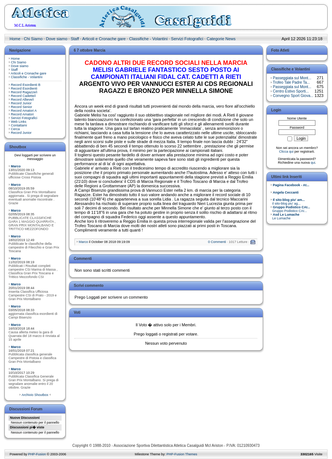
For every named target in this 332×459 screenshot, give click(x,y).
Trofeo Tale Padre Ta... (291, 82)
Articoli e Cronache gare (104, 38)
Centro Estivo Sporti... (291, 91)
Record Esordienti (24, 88)
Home (15, 38)
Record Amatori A (24, 110)
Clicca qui (286, 151)
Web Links (19, 122)
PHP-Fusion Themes (181, 454)
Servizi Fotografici (187, 38)
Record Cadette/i (23, 96)
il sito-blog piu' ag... (287, 201)
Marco (16, 166)
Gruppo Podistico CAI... (290, 209)
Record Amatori (22, 114)
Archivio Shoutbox (34, 395)
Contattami (19, 125)
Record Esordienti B (26, 85)
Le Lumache (285, 216)
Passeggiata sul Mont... (292, 78)
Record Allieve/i (22, 99)
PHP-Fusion (37, 454)
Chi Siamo (33, 38)
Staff (75, 38)
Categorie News (221, 38)
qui (313, 162)
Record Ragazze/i (24, 92)
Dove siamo (56, 38)
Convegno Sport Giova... (293, 96)
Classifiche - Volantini (148, 38)
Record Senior (21, 107)
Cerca (15, 129)
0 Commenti (217, 242)
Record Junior (21, 103)
